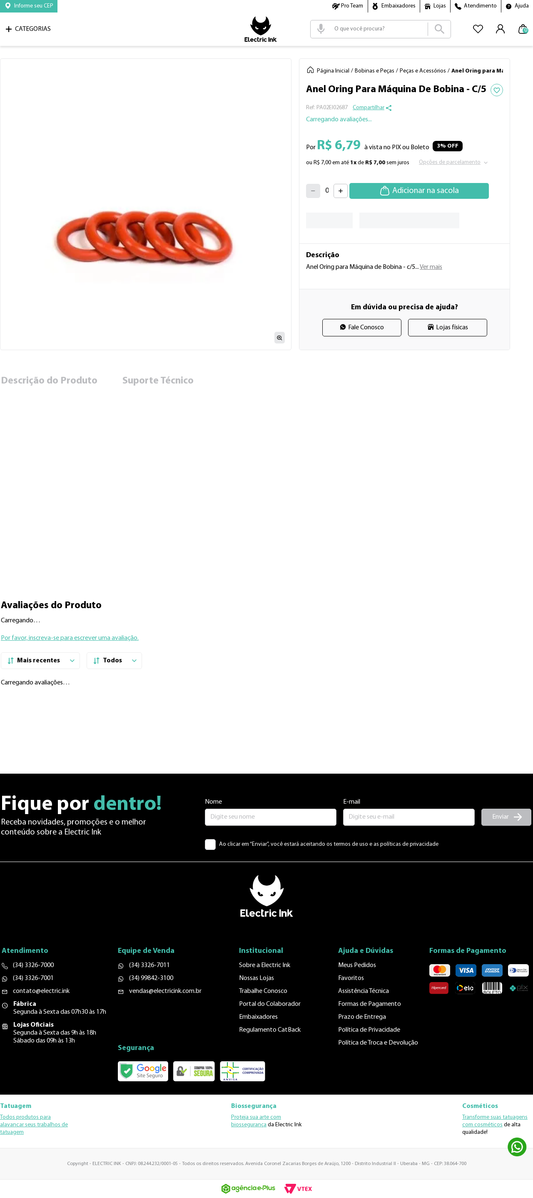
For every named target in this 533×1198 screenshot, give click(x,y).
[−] (313, 191)
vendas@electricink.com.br (165, 991)
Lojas (439, 6)
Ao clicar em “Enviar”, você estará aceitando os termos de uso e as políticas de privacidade (328, 844)
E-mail (351, 802)
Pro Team (352, 6)
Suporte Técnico (158, 381)
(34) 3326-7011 (149, 965)
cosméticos (488, 1125)
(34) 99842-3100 (151, 978)
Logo (260, 29)
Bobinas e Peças (374, 71)
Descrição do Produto (49, 381)
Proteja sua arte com (256, 1117)
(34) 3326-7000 (33, 965)
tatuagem (12, 1132)
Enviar (500, 817)
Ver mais (431, 267)
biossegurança (248, 1125)
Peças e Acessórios (423, 71)
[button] (28, 6)
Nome (213, 802)
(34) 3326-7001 (33, 978)
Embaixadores (398, 6)
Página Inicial (333, 71)
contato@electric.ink (41, 991)
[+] (341, 191)
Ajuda (522, 6)
